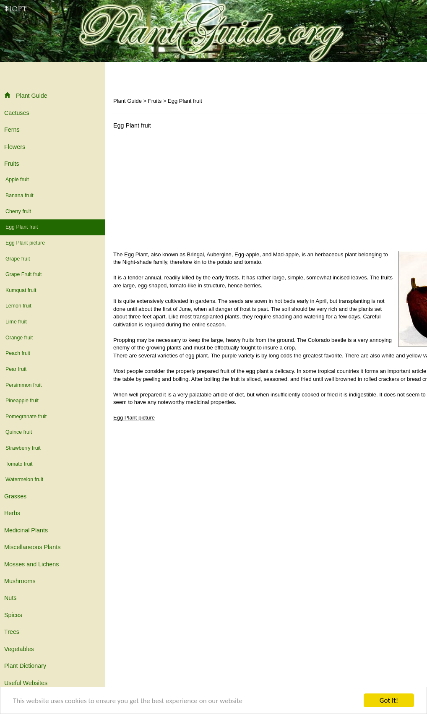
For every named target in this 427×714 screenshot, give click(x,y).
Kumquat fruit (20, 290)
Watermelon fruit (24, 479)
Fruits (11, 163)
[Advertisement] (183, 192)
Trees (11, 631)
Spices (13, 615)
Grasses (15, 496)
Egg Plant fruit (21, 227)
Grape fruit (17, 259)
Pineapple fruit (22, 401)
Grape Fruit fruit (23, 274)
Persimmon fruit (23, 385)
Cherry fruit (18, 211)
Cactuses (16, 112)
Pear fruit (15, 369)
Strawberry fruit (23, 448)
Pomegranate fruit (26, 417)
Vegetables (19, 649)
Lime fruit (16, 322)
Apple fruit (17, 179)
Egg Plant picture (25, 243)
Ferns (12, 129)
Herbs (12, 513)
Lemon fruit (18, 306)
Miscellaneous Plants (32, 547)
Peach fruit (17, 353)
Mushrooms (20, 581)
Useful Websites (25, 683)
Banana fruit (19, 195)
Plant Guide (25, 95)
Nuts (10, 597)
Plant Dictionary (25, 665)
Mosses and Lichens (31, 564)
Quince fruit (18, 432)
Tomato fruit (19, 464)
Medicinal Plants (26, 530)
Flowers (14, 146)
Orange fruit (19, 338)
